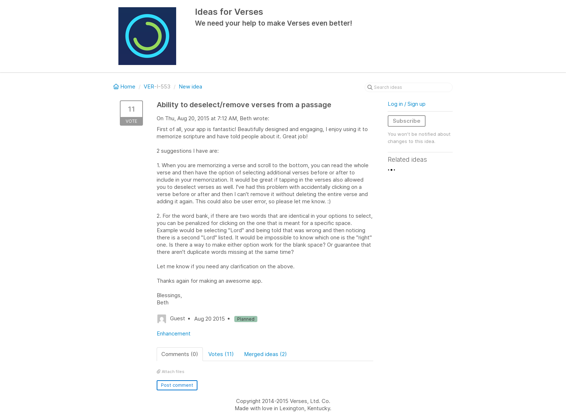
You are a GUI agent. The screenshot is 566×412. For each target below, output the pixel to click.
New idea (190, 86)
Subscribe (407, 120)
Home (125, 86)
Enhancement (174, 333)
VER (149, 86)
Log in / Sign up (407, 103)
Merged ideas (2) (265, 354)
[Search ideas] (409, 87)
